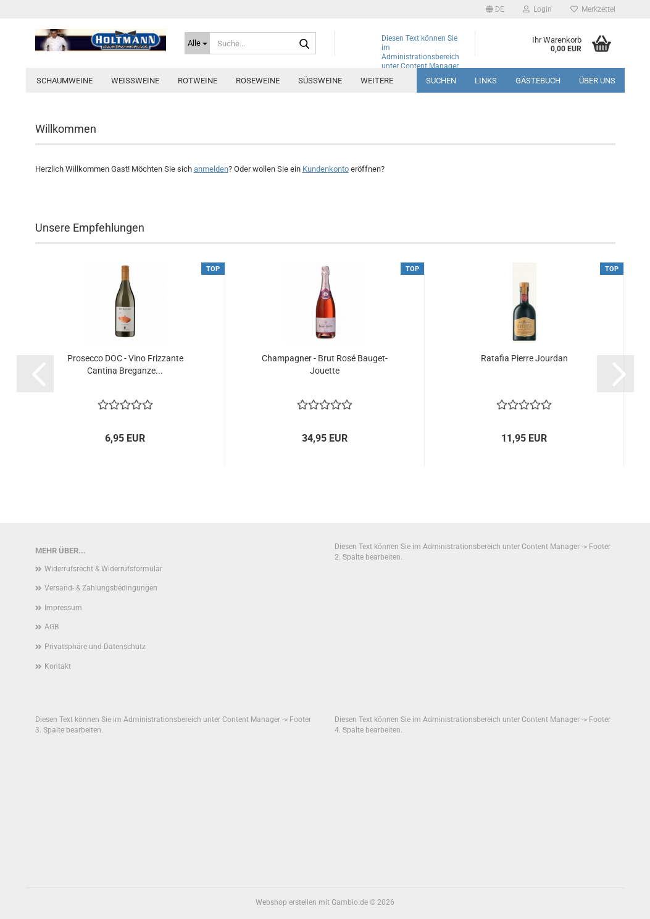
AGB (51, 627)
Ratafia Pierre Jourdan (524, 358)
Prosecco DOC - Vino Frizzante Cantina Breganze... (125, 364)
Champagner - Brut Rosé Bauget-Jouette (325, 364)
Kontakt (57, 666)
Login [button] (537, 9)
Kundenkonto (325, 169)
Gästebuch (537, 80)
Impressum (63, 607)
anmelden (211, 169)
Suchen (441, 80)
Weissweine (135, 80)
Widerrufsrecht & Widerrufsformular (103, 568)
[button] (495, 9)
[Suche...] (197, 43)
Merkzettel (592, 9)
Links (486, 80)
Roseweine (258, 80)
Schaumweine (64, 80)
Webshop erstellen (286, 902)
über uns (597, 80)
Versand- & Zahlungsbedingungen (100, 588)
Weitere (376, 80)
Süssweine (320, 80)
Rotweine (197, 80)
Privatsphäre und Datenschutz (95, 646)
